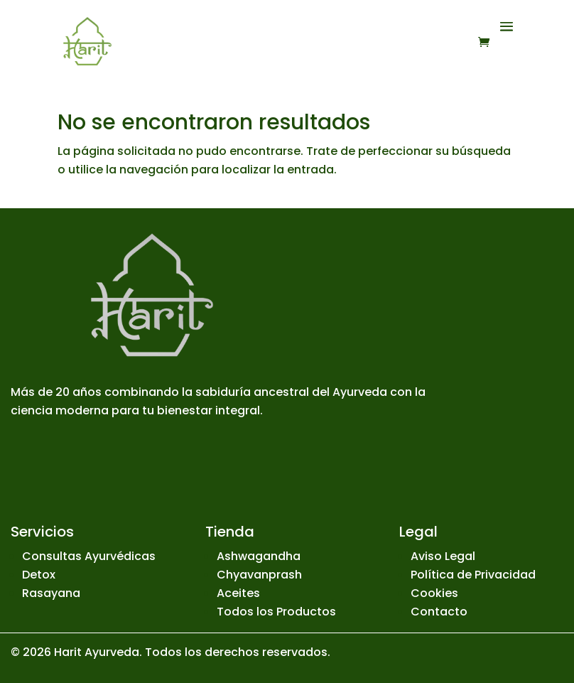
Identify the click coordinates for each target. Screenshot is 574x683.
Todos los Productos (276, 611)
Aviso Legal (443, 556)
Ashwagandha (258, 556)
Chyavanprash (259, 574)
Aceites (238, 593)
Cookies (434, 593)
